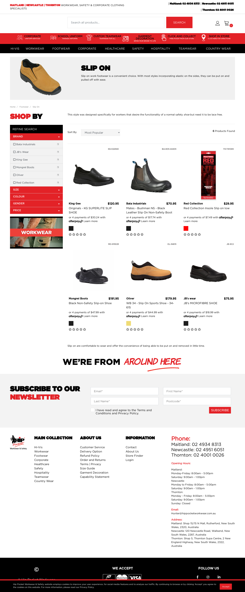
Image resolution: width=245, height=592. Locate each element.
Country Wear (218, 48)
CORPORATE (32, 37)
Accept (225, 586)
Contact (131, 447)
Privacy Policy (128, 413)
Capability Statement (94, 476)
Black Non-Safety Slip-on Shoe (90, 303)
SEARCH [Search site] (179, 22)
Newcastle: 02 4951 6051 (218, 4)
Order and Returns (93, 459)
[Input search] (115, 22)
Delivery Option (91, 451)
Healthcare (115, 48)
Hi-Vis (15, 48)
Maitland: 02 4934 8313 (185, 4)
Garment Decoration (94, 472)
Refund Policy (90, 455)
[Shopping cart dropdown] (228, 23)
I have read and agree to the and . (124, 411)
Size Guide (87, 468)
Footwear (61, 48)
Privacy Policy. (87, 587)
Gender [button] (36, 203)
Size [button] (36, 189)
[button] (217, 23)
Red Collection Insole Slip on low (207, 208)
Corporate (87, 48)
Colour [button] (36, 196)
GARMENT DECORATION (145, 38)
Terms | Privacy (90, 464)
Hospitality (160, 48)
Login (130, 459)
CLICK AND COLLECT (182, 37)
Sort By (72, 132)
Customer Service (92, 447)
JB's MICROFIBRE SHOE (200, 303)
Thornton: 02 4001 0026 (218, 10)
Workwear (35, 48)
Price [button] (36, 210)
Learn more (91, 221)
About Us (132, 451)
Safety (138, 48)
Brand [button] (36, 136)
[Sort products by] (100, 132)
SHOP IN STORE (219, 37)
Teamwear (187, 48)
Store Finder (134, 455)
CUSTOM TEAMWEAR (107, 37)
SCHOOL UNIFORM (70, 37)
